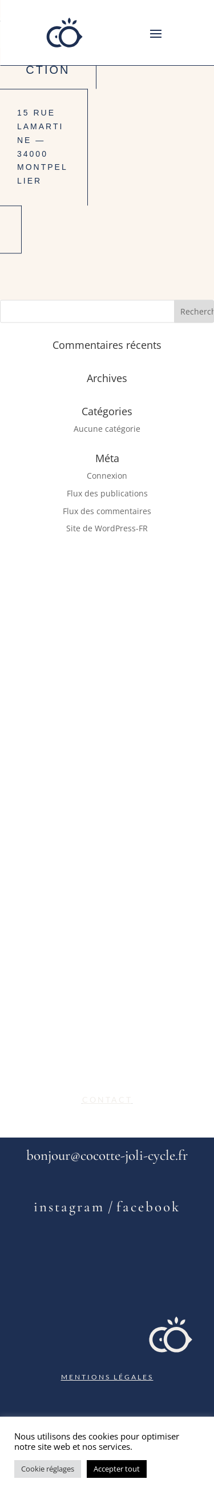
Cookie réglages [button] (47, 1469)
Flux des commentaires (107, 511)
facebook (148, 1206)
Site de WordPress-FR (107, 528)
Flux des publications (107, 493)
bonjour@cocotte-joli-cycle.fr (107, 1155)
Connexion (107, 475)
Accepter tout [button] (117, 1469)
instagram (69, 1206)
